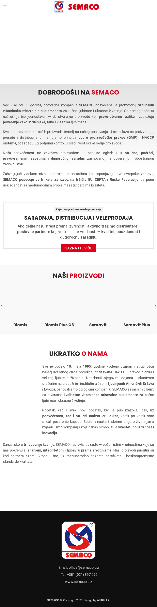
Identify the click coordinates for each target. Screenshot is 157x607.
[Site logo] (78, 7)
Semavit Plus (136, 325)
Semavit (98, 325)
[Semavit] (98, 303)
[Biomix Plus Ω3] (59, 303)
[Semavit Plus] (136, 303)
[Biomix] (20, 303)
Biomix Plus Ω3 (59, 325)
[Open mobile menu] (5, 7)
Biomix (20, 325)
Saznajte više (78, 248)
